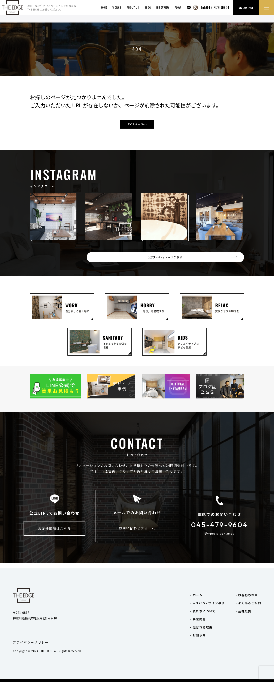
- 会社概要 (243, 611)
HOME (103, 7)
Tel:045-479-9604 (215, 7)
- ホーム (196, 595)
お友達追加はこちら (54, 534)
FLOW (178, 7)
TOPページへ (137, 124)
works (116, 7)
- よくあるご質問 (248, 603)
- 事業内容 (198, 619)
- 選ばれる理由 (201, 627)
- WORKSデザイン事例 (207, 603)
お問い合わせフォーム (137, 534)
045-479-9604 (219, 529)
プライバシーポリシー (31, 642)
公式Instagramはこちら (205, 260)
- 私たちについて (203, 611)
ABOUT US (133, 7)
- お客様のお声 (246, 595)
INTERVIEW (162, 7)
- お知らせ (198, 635)
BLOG (147, 7)
